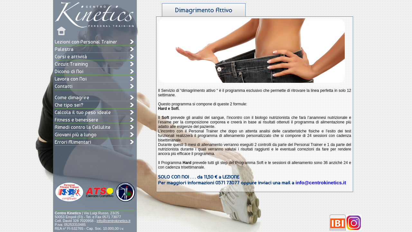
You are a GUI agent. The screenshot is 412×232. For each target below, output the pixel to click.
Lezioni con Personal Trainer (86, 42)
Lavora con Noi (71, 79)
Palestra (64, 49)
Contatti (63, 86)
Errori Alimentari (73, 142)
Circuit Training (71, 64)
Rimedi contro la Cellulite (82, 127)
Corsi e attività (71, 56)
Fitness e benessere (76, 120)
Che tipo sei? (69, 105)
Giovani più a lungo (76, 134)
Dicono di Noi (69, 71)
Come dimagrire (72, 97)
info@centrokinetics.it (113, 221)
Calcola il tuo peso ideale (83, 112)
